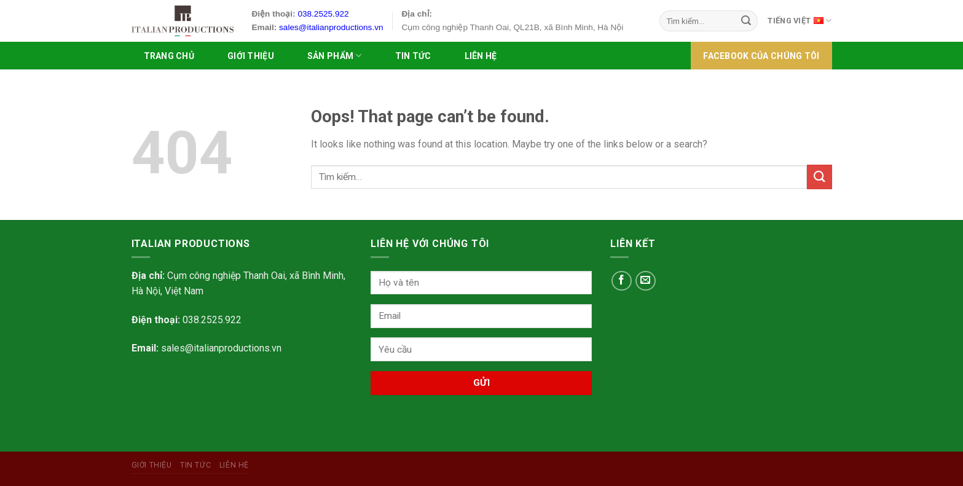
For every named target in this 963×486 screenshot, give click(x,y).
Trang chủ (169, 56)
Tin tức (413, 56)
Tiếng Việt (799, 19)
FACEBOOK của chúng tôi (761, 56)
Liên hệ (481, 56)
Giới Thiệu (250, 56)
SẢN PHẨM (334, 55)
